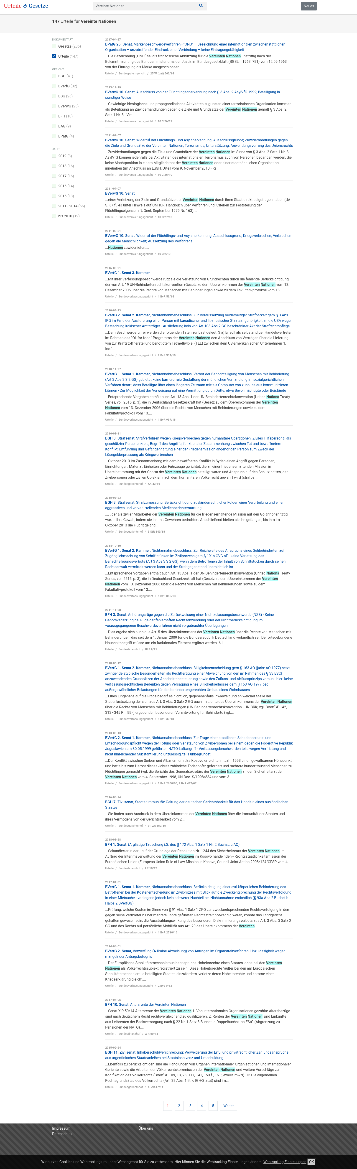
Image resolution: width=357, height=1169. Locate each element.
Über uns (146, 1128)
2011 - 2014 (71, 206)
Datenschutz (62, 1134)
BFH (65, 116)
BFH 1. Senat (172, 844)
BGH (65, 76)
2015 (66, 196)
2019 (65, 156)
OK (311, 1162)
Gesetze (69, 46)
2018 (66, 166)
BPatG (66, 136)
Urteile (68, 56)
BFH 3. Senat (189, 620)
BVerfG (67, 86)
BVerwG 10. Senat (120, 193)
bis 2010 (69, 216)
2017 (66, 176)
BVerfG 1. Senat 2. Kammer (199, 679)
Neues (309, 6)
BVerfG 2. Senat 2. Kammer (199, 320)
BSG (65, 96)
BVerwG (68, 106)
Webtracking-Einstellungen (284, 1162)
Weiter (228, 1106)
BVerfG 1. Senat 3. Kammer (127, 273)
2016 (66, 186)
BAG (64, 126)
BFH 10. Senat (145, 1004)
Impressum (61, 1128)
